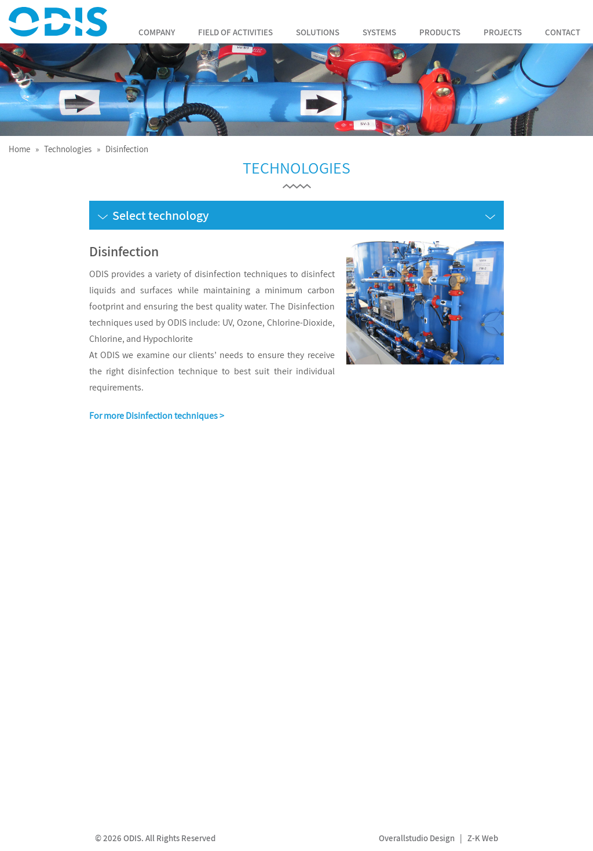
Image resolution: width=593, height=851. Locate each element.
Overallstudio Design (417, 837)
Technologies (67, 148)
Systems (379, 32)
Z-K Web (482, 837)
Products (439, 32)
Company (156, 32)
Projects (503, 32)
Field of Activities (235, 32)
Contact (562, 32)
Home (19, 148)
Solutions (317, 32)
